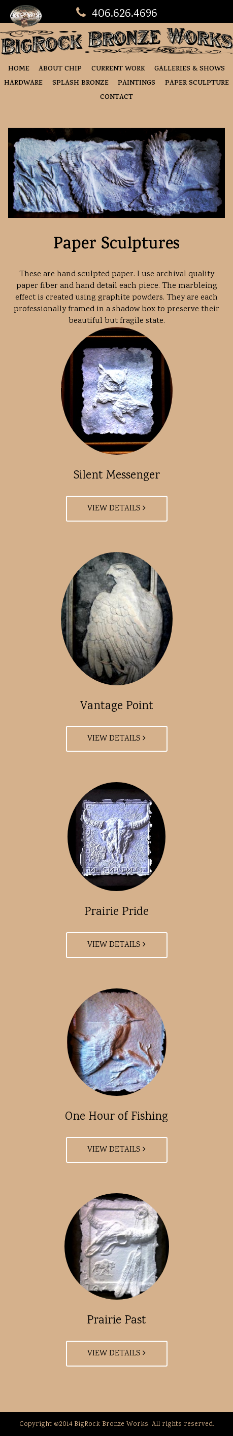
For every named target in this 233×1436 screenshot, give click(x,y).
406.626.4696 (116, 14)
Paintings (136, 83)
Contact (116, 97)
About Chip (60, 69)
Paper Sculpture (197, 83)
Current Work (118, 69)
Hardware (23, 83)
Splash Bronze (80, 83)
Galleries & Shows (189, 69)
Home (18, 69)
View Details (116, 508)
